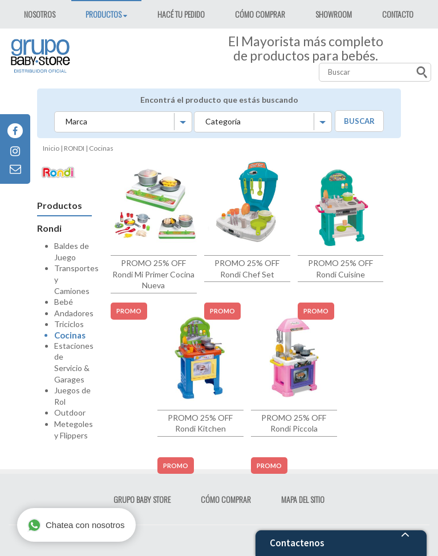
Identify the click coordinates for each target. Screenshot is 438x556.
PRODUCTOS (104, 14)
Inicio (51, 148)
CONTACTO (397, 14)
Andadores (74, 313)
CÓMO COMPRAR (260, 14)
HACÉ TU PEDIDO (181, 14)
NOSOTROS (39, 14)
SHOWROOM (333, 14)
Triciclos (69, 324)
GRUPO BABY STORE (142, 499)
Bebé (63, 302)
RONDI (74, 148)
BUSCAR (359, 121)
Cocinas (70, 335)
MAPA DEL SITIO (303, 499)
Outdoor (70, 412)
